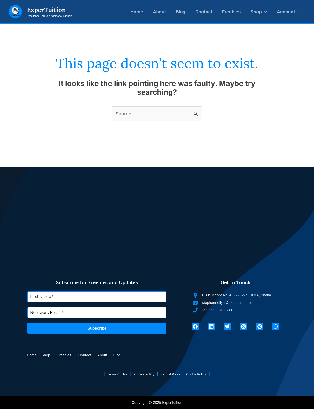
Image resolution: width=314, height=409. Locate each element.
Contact (203, 11)
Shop (256, 11)
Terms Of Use (115, 374)
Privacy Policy (144, 374)
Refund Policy (173, 374)
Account (286, 11)
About (159, 11)
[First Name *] (96, 297)
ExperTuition (46, 10)
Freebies (231, 11)
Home (136, 11)
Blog (180, 11)
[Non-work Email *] (96, 313)
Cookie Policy (201, 374)
